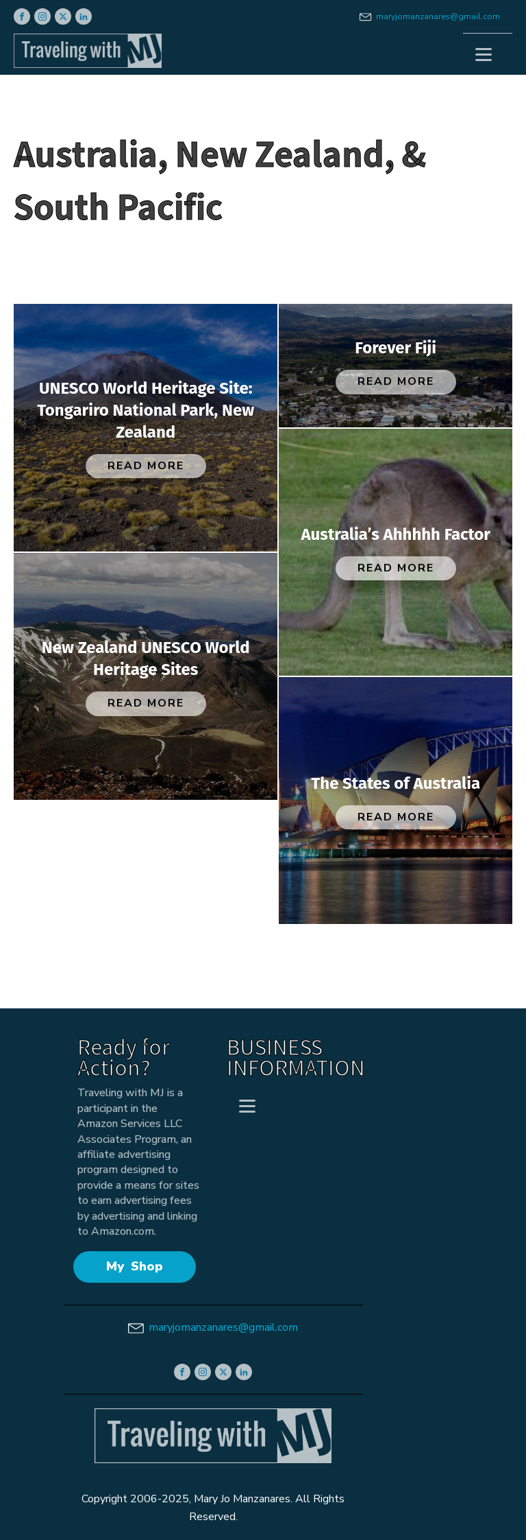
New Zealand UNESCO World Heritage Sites (146, 658)
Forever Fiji (395, 347)
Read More (146, 465)
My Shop (134, 1266)
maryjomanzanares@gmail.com (438, 16)
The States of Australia (395, 783)
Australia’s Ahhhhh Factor (395, 534)
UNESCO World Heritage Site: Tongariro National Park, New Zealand (145, 410)
